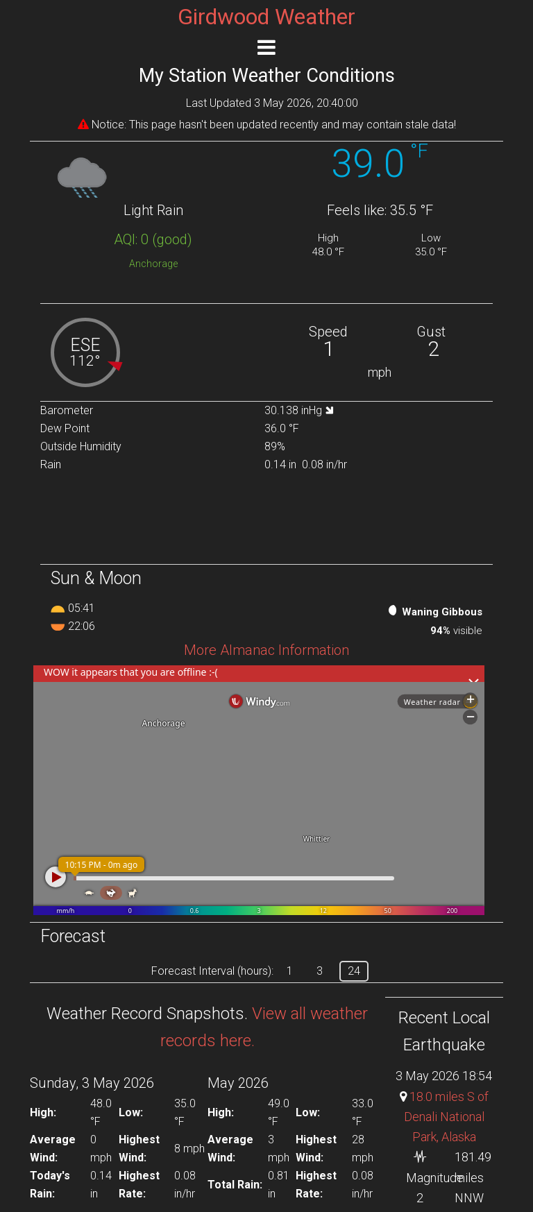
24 (354, 971)
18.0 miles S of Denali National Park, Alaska (446, 1117)
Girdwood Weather (266, 16)
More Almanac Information (266, 650)
